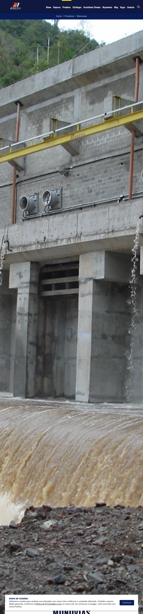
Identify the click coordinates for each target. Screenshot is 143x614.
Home (48, 7)
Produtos (67, 7)
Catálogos (77, 7)
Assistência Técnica (92, 7)
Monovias (82, 16)
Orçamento (107, 7)
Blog (116, 7)
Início (59, 16)
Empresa (57, 7)
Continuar (126, 602)
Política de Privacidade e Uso (48, 604)
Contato (130, 7)
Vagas (122, 7)
